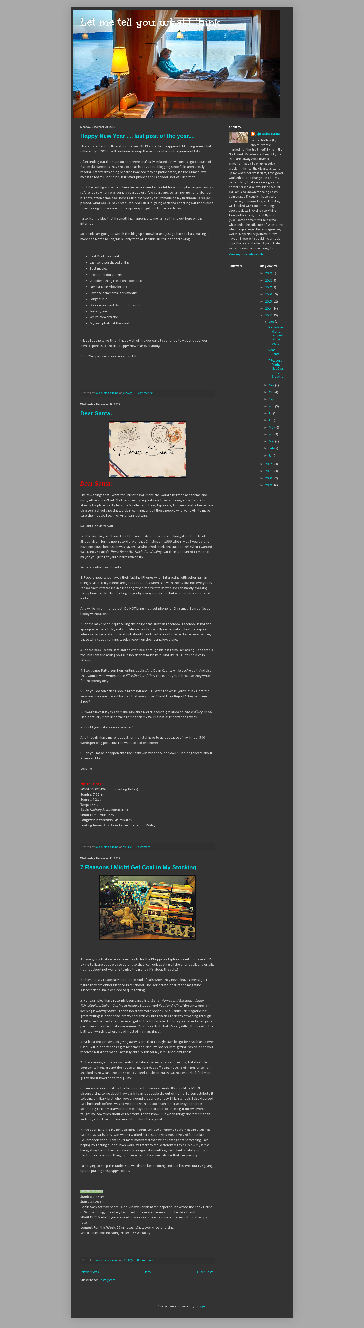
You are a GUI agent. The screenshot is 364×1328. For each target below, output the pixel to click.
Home (148, 1272)
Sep (272, 399)
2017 (269, 287)
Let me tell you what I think (150, 22)
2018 (269, 281)
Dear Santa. (96, 413)
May (272, 427)
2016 (269, 294)
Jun (271, 420)
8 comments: (146, 1260)
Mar (272, 441)
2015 (269, 302)
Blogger (200, 1306)
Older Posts (205, 1272)
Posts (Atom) (107, 1280)
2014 (269, 309)
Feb (271, 448)
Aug (272, 406)
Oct (271, 392)
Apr (271, 434)
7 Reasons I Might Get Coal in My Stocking (138, 867)
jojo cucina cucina (268, 134)
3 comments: (144, 393)
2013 (269, 315)
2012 (269, 464)
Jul (271, 413)
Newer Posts (90, 1272)
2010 (269, 478)
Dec (272, 322)
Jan (271, 456)
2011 (269, 471)
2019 (269, 273)
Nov (272, 385)
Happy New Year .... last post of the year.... (137, 136)
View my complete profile (246, 254)
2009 (269, 485)
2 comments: (144, 847)
